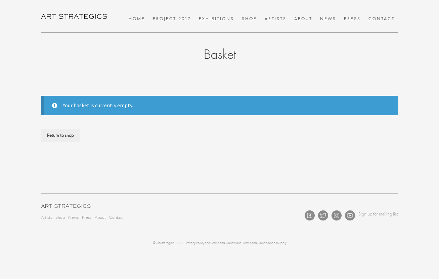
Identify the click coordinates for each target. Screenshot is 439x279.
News (328, 18)
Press (352, 18)
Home (137, 18)
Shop (249, 18)
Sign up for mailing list (378, 213)
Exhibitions (216, 18)
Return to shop (60, 135)
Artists (276, 18)
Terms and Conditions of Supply (265, 243)
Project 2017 (172, 18)
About (303, 18)
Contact (381, 18)
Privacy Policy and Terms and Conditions (213, 243)
